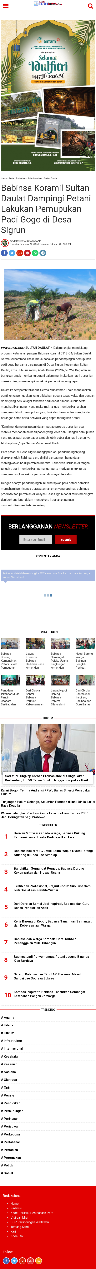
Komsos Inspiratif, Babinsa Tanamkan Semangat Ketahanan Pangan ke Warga (49, 994)
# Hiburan (8, 1025)
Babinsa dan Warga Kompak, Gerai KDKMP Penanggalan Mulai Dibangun (45, 941)
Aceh (11, 178)
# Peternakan (11, 1158)
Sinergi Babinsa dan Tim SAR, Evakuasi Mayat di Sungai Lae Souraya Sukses (49, 976)
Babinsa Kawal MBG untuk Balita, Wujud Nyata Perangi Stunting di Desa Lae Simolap (53, 853)
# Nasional (9, 1072)
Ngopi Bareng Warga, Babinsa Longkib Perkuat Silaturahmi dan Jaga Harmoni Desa (85, 666)
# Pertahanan (11, 1142)
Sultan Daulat (50, 178)
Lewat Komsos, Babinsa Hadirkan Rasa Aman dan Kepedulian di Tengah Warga (35, 664)
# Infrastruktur (11, 1041)
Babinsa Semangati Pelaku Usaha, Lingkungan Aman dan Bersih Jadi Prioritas (59, 664)
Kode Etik (17, 1236)
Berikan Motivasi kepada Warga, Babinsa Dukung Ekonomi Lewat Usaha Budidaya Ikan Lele (49, 835)
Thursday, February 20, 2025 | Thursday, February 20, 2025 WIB (41, 244)
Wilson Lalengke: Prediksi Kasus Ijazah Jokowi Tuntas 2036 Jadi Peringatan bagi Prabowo (44, 815)
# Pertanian (9, 1150)
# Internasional (12, 1048)
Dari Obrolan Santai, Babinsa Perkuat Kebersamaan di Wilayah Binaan (34, 701)
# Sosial (7, 1173)
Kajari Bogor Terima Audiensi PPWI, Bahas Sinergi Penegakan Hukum (46, 792)
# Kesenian (9, 1064)
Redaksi (16, 1208)
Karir (14, 1231)
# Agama (7, 1017)
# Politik (7, 1165)
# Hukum (7, 1033)
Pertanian (21, 178)
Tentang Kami (20, 1227)
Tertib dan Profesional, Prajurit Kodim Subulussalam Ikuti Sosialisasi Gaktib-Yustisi (52, 888)
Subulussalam (35, 178)
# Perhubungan (12, 1111)
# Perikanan (9, 1119)
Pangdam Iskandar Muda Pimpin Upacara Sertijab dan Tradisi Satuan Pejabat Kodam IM (10, 703)
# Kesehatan (10, 1056)
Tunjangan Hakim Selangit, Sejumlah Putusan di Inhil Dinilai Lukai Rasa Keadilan (48, 803)
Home (4, 178)
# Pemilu (7, 1095)
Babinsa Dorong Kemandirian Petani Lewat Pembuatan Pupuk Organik (10, 662)
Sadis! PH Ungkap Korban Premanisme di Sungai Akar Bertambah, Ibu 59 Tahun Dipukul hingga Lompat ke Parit (46, 778)
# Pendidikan (10, 1103)
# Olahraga (9, 1080)
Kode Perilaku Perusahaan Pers (32, 1213)
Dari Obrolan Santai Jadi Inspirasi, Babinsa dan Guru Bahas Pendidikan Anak (83, 701)
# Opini (6, 1087)
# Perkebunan (11, 1134)
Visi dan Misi (19, 1217)
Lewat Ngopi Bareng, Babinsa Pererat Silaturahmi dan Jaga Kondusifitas (59, 701)
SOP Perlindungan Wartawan (30, 1222)
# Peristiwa (9, 1126)
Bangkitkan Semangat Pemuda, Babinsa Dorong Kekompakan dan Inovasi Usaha (49, 870)
